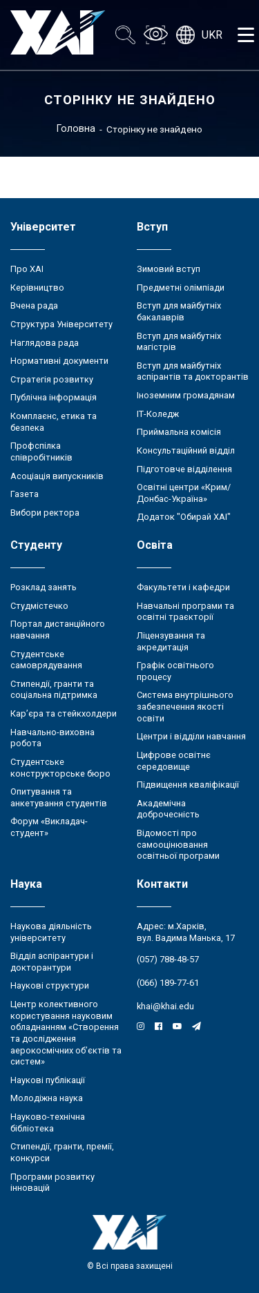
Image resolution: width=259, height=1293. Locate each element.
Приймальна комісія (179, 432)
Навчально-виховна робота (52, 738)
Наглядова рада (44, 343)
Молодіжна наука (46, 1098)
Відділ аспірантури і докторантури (51, 962)
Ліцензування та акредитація (171, 641)
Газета (24, 494)
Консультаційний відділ (186, 450)
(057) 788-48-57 (168, 959)
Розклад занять (43, 587)
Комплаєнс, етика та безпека (53, 422)
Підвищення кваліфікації (188, 784)
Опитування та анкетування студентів (58, 797)
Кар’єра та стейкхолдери (63, 713)
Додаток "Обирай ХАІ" (184, 517)
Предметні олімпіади (180, 287)
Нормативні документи (59, 361)
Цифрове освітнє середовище (174, 761)
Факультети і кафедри (183, 587)
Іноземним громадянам (186, 395)
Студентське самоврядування (46, 660)
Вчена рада (34, 305)
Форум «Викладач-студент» (49, 827)
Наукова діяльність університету (51, 932)
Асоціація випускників (57, 476)
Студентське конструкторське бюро (60, 768)
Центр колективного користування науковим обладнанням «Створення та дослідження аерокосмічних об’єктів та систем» (66, 1033)
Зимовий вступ (168, 269)
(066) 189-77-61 (168, 983)
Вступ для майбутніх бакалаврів (179, 311)
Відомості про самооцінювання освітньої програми (178, 844)
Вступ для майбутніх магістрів (179, 342)
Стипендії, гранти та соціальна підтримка (53, 690)
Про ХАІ (27, 269)
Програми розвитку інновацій (52, 1183)
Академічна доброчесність (168, 809)
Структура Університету (61, 324)
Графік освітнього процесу (175, 671)
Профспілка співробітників (41, 451)
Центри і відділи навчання (191, 736)
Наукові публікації (47, 1080)
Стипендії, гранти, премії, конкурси (62, 1152)
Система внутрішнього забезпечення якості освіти (185, 706)
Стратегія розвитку (51, 379)
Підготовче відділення (184, 469)
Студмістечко (39, 606)
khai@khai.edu (165, 1006)
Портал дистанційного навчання (57, 630)
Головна (76, 128)
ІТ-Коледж (158, 414)
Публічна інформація (53, 397)
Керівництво (37, 287)
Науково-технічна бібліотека (47, 1122)
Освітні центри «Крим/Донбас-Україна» (184, 493)
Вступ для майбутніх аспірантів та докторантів (193, 371)
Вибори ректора (44, 512)
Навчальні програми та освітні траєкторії (185, 612)
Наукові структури (49, 985)
